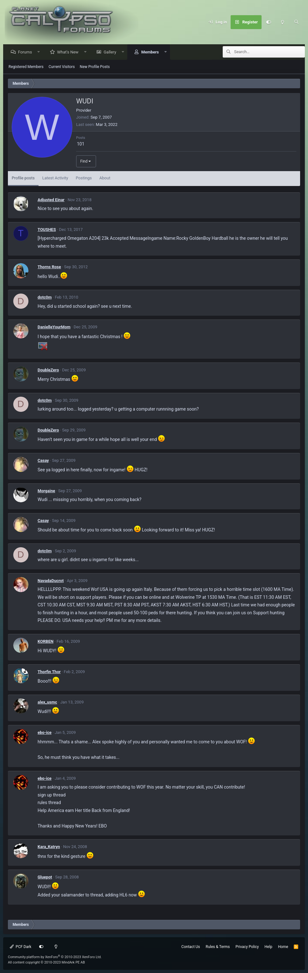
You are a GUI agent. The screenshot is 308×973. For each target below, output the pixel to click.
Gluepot (45, 877)
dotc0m (45, 297)
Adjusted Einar (51, 200)
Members (151, 52)
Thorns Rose (49, 267)
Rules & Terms (218, 947)
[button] (40, 52)
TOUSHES (47, 229)
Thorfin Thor (49, 672)
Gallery (111, 52)
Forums (26, 52)
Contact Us (190, 947)
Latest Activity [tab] (55, 178)
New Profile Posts (95, 67)
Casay (43, 460)
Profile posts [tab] (23, 178)
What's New (69, 52)
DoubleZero (48, 370)
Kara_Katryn (49, 847)
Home (283, 947)
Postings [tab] (84, 178)
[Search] (296, 22)
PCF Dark (20, 947)
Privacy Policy (247, 947)
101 (80, 144)
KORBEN (45, 641)
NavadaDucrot (51, 581)
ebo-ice (44, 732)
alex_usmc (47, 702)
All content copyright (46, 962)
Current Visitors (62, 67)
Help (268, 947)
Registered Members (26, 67)
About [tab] (105, 178)
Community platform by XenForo (55, 957)
